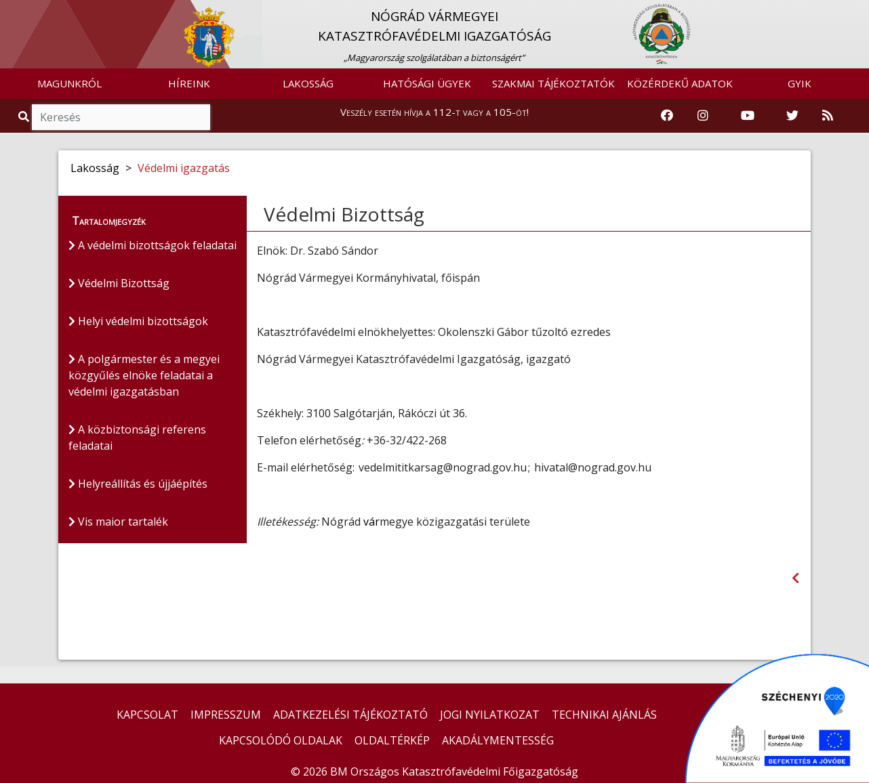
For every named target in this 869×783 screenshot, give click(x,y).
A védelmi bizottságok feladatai (152, 245)
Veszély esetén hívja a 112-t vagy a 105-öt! (434, 112)
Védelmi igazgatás (184, 168)
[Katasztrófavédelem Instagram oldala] (703, 116)
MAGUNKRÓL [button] (69, 83)
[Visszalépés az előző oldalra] (795, 578)
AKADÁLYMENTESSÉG (498, 740)
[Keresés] (121, 117)
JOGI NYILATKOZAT (490, 714)
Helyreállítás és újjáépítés (137, 483)
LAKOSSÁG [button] (308, 83)
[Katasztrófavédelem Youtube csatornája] (748, 116)
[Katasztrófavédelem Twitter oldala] (792, 116)
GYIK (799, 83)
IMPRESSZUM (225, 714)
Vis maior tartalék (118, 521)
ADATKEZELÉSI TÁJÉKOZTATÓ (350, 714)
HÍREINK (189, 83)
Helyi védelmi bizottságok (138, 321)
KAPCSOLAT (147, 714)
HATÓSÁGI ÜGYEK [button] (427, 83)
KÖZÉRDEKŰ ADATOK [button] (680, 83)
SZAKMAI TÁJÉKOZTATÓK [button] (553, 83)
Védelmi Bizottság (118, 283)
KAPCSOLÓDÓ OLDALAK (280, 740)
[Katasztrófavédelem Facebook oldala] (667, 116)
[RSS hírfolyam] (827, 116)
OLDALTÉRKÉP (392, 740)
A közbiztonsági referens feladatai (137, 437)
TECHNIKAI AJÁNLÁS (604, 714)
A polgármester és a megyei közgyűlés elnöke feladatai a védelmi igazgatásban (144, 375)
